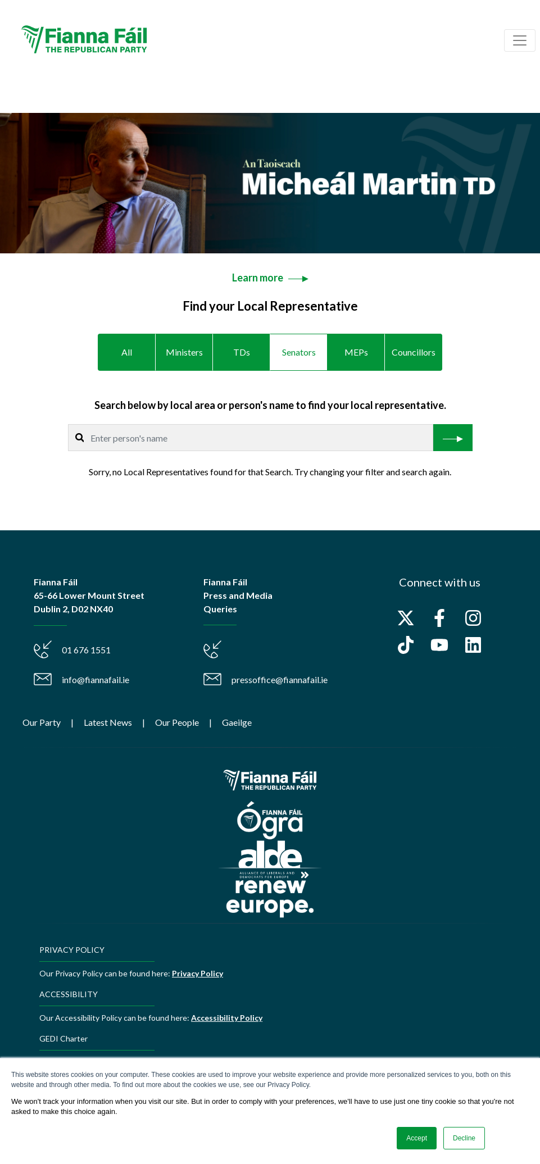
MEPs (356, 352)
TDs (241, 352)
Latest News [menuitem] (108, 722)
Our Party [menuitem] (41, 722)
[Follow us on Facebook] (439, 617)
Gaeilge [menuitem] (237, 722)
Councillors (413, 352)
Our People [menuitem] (177, 722)
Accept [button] (416, 1138)
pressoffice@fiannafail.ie (280, 679)
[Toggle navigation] (520, 40)
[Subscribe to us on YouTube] (439, 644)
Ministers (184, 352)
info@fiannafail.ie (95, 679)
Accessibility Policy (226, 1017)
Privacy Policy (197, 973)
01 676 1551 (86, 649)
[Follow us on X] (405, 617)
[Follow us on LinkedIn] (473, 644)
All (126, 352)
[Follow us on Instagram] (473, 617)
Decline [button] (464, 1138)
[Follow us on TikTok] (405, 644)
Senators (299, 352)
